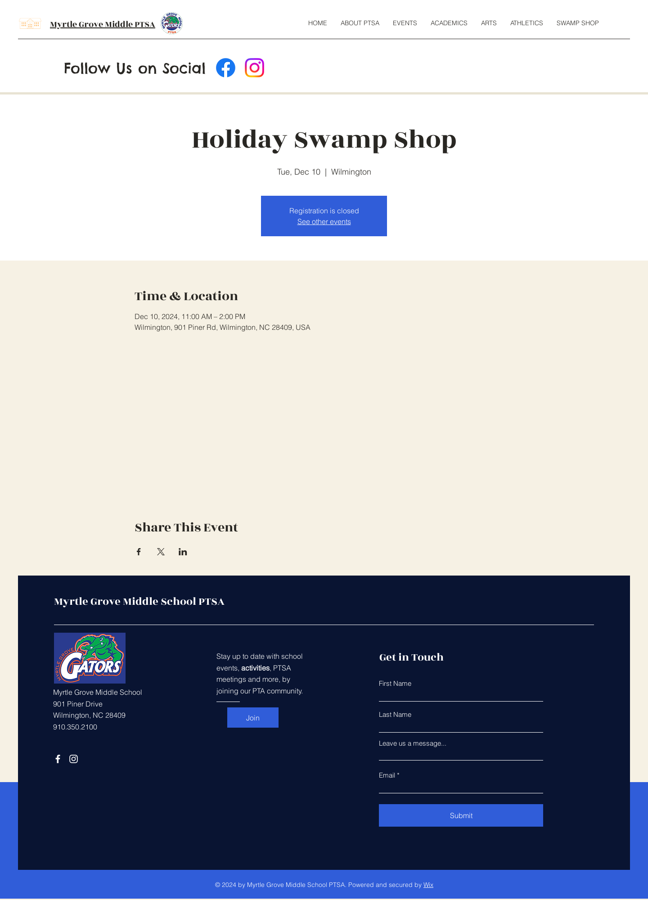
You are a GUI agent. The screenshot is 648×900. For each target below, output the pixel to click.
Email (387, 775)
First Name (395, 683)
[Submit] (461, 815)
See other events (324, 221)
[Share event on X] (161, 551)
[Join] (253, 717)
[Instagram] (254, 68)
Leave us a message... (412, 743)
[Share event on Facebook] (139, 551)
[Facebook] (225, 68)
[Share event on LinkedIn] (183, 551)
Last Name (395, 714)
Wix (428, 885)
